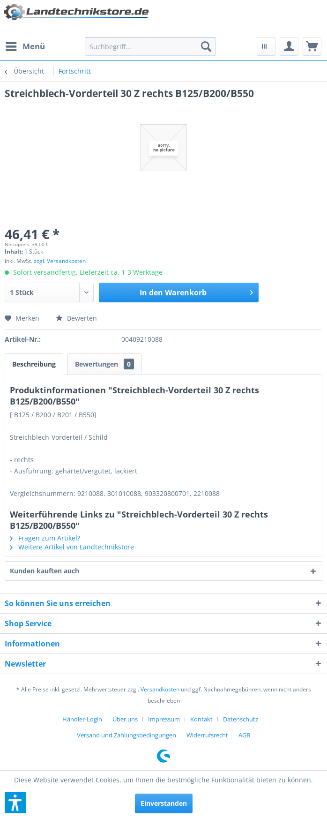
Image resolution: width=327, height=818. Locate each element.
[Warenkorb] (312, 46)
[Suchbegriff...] (150, 46)
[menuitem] (25, 46)
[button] (15, 802)
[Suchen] (206, 46)
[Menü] (25, 46)
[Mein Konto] (289, 46)
